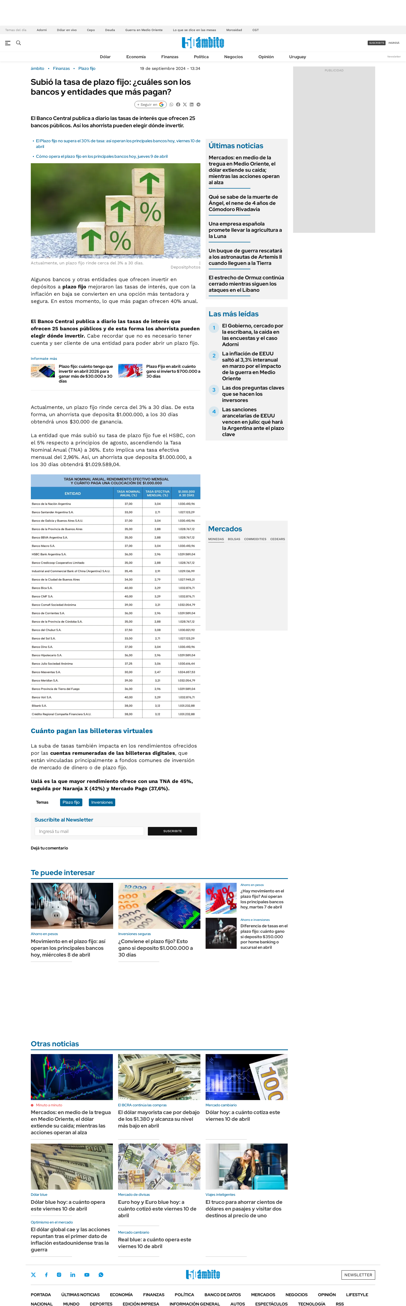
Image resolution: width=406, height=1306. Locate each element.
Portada (41, 1294)
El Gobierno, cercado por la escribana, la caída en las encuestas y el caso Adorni (252, 335)
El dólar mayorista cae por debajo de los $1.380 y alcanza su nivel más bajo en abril (159, 1119)
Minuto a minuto (49, 1105)
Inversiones (102, 802)
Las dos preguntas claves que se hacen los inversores (253, 394)
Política (201, 56)
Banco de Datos (223, 1294)
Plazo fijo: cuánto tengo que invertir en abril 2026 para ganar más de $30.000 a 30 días (86, 374)
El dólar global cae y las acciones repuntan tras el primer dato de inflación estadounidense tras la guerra (70, 1239)
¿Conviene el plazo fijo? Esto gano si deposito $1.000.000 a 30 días (155, 948)
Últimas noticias (80, 1294)
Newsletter (394, 56)
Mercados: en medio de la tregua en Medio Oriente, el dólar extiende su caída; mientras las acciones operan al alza (244, 170)
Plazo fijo (87, 68)
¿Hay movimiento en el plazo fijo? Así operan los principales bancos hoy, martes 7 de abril (262, 899)
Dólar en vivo (67, 30)
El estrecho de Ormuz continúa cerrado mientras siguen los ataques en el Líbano (246, 283)
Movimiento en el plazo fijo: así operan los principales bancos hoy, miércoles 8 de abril (68, 948)
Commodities (255, 539)
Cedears (277, 539)
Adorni (42, 30)
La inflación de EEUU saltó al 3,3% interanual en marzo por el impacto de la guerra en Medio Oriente (251, 366)
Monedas (216, 539)
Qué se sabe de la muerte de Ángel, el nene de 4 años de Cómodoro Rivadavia (243, 203)
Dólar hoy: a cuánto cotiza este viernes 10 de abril (243, 1115)
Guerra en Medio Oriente (144, 30)
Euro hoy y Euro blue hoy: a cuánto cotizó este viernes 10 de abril (157, 1209)
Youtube (86, 1275)
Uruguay (297, 56)
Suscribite (172, 831)
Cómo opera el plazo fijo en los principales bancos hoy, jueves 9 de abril (102, 156)
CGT (255, 30)
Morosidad (234, 30)
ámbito (37, 68)
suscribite (376, 42)
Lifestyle (357, 1294)
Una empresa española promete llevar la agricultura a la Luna (245, 230)
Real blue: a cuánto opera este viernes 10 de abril (154, 1243)
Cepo (91, 30)
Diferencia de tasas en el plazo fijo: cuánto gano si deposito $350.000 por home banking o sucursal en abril (264, 936)
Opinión (266, 56)
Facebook (46, 1274)
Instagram (59, 1274)
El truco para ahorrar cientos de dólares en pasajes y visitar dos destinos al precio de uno (244, 1209)
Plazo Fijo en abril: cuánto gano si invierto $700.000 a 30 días (173, 371)
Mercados (263, 1294)
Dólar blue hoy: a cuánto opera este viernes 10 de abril (68, 1205)
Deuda (110, 30)
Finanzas (169, 56)
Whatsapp (101, 1274)
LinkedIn (72, 1274)
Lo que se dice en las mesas (194, 30)
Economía (136, 56)
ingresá (394, 42)
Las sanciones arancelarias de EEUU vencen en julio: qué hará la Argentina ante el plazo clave (253, 422)
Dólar (105, 56)
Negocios (233, 56)
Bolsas (234, 539)
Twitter (33, 1275)
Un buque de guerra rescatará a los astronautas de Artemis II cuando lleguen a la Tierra (245, 256)
